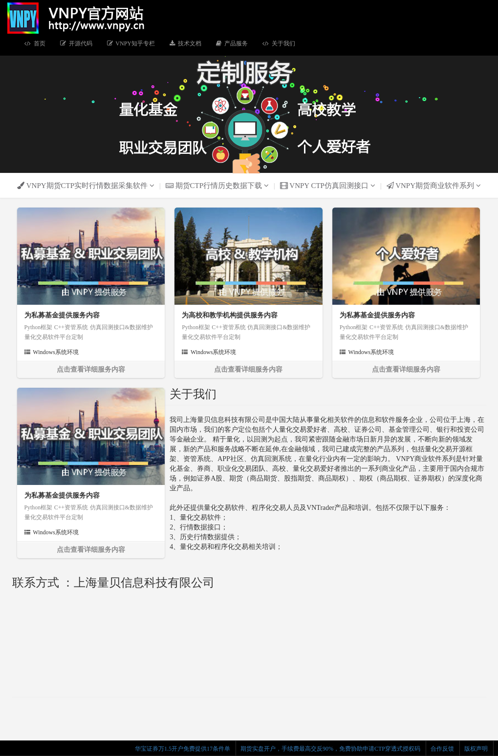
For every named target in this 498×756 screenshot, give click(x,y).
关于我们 (278, 43)
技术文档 (185, 43)
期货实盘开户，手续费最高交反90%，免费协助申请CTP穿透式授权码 (330, 748)
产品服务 (232, 43)
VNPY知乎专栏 (131, 43)
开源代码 (76, 43)
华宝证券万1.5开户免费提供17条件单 (182, 748)
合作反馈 (442, 748)
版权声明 (476, 748)
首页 (34, 43)
